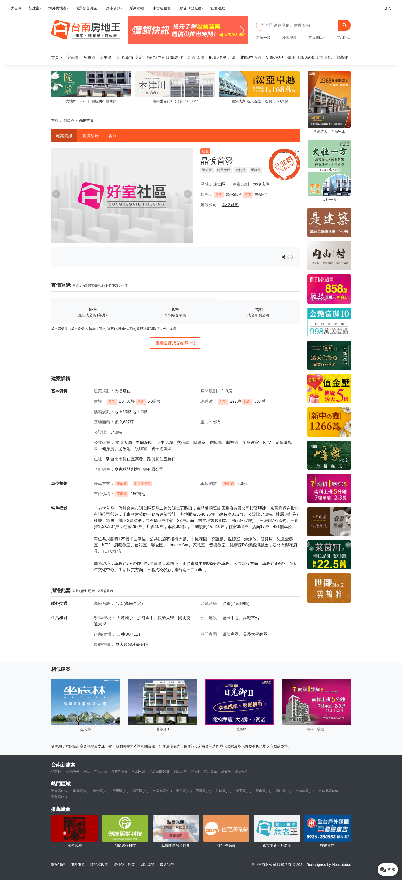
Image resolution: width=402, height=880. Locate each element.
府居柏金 (241, 771)
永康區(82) (81, 791)
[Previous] (133, 30)
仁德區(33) (224, 791)
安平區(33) (244, 791)
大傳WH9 (72, 771)
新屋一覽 (263, 38)
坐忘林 (56, 771)
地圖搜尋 (289, 38)
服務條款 (78, 865)
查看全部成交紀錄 (175, 343)
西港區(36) (204, 791)
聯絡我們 (167, 865)
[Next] (242, 30)
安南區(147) (60, 791)
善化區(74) (101, 791)
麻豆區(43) (140, 791)
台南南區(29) (305, 791)
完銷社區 (344, 38)
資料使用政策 (124, 865)
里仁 (86, 771)
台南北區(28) (328, 791)
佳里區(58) (120, 791)
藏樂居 (226, 771)
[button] (58, 58)
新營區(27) (59, 797)
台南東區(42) (162, 791)
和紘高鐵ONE (159, 771)
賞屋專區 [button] (315, 38)
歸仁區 (68, 120)
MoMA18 (138, 771)
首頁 (54, 120)
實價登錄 (90, 135)
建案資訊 (64, 135)
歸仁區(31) (284, 791)
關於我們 (58, 865)
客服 (112, 135)
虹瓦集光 (210, 771)
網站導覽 (147, 865)
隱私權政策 (99, 865)
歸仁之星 (180, 771)
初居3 (195, 771)
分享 (288, 257)
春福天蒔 (100, 771)
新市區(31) (264, 791)
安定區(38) (184, 791)
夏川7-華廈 (119, 771)
